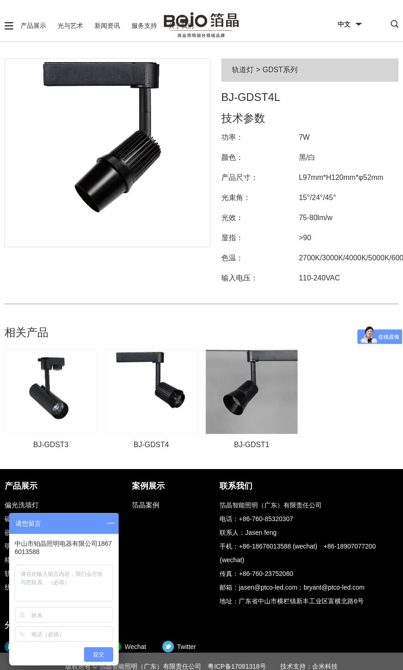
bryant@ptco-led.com (334, 587)
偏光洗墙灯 (22, 505)
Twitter (186, 646)
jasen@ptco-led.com (268, 587)
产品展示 (33, 25)
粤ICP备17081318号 (237, 666)
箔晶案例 (145, 505)
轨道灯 (243, 70)
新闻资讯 (107, 25)
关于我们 (181, 25)
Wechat (135, 646)
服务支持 (144, 25)
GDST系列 (279, 70)
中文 (344, 24)
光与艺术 (70, 25)
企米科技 (325, 666)
